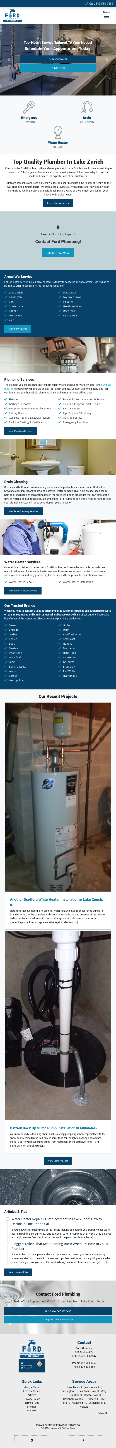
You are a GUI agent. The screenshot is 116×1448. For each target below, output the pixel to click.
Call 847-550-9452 (58, 59)
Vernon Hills (70, 315)
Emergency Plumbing (75, 422)
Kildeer (13, 311)
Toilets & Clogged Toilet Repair (81, 404)
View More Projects (58, 1160)
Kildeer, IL (93, 1399)
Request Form (58, 67)
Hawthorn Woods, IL (74, 1399)
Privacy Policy (32, 1399)
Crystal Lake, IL (93, 1395)
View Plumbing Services (21, 431)
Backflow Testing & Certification (28, 422)
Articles (32, 1395)
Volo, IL (84, 1406)
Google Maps (31, 1387)
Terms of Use (32, 1402)
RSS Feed (31, 1410)
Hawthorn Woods (73, 306)
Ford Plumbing (53, 1424)
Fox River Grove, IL (89, 1391)
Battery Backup (18, 413)
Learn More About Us (58, 203)
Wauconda (69, 292)
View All (103, 1413)
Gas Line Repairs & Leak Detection (29, 417)
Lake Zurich (16, 292)
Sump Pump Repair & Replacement (30, 408)
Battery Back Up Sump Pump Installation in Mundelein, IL (56, 1128)
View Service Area (18, 328)
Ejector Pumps (71, 408)
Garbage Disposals (20, 404)
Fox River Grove (72, 297)
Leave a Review (31, 1391)
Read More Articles (18, 1272)
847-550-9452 (104, 3)
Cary (11, 301)
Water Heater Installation (78, 582)
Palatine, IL (76, 1395)
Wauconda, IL (92, 1387)
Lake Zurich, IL (75, 1387)
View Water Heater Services (23, 590)
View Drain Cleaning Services (23, 511)
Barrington (15, 297)
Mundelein (15, 315)
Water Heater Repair (21, 582)
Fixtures (13, 399)
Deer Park (69, 311)
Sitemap (32, 1406)
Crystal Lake (16, 306)
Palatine (68, 301)
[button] (8, 59)
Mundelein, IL (79, 1402)
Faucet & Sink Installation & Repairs (84, 399)
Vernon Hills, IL (97, 1402)
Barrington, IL (69, 1391)
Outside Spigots (72, 417)
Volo (11, 320)
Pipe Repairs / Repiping (77, 413)
